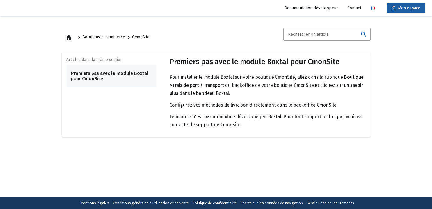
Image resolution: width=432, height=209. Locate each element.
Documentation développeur (311, 8)
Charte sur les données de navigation (272, 203)
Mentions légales (95, 203)
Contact (354, 8)
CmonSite (141, 37)
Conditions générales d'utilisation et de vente (151, 203)
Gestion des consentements (330, 203)
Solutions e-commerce (104, 37)
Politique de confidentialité (215, 203)
